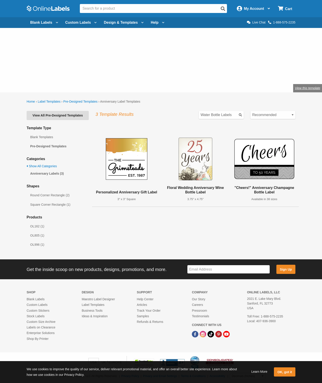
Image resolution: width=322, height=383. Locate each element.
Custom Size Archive (41, 322)
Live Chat (256, 22)
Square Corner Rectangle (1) (50, 204)
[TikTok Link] (211, 334)
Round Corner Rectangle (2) (50, 195)
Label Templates (49, 101)
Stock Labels (35, 316)
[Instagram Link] (203, 334)
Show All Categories (42, 166)
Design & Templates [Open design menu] (124, 22)
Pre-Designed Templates (80, 101)
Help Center (145, 299)
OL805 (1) (37, 235)
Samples (143, 316)
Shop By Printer (38, 339)
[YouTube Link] (226, 334)
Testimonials (200, 316)
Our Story (198, 299)
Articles (142, 305)
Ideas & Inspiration (95, 316)
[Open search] (223, 9)
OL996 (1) (37, 244)
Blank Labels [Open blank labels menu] (44, 22)
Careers (197, 305)
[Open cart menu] (285, 9)
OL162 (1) (37, 226)
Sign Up (286, 269)
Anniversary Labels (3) (47, 173)
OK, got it (285, 372)
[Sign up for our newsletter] (228, 269)
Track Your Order (149, 310)
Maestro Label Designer (98, 299)
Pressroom (199, 310)
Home (31, 101)
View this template (307, 88)
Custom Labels (37, 305)
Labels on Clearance (41, 327)
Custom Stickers (38, 310)
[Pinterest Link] (219, 334)
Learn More (259, 371)
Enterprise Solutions (41, 333)
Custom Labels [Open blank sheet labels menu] (81, 22)
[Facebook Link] (195, 334)
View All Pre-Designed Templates (57, 115)
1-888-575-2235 (281, 22)
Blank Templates (41, 137)
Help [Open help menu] (157, 22)
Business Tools (92, 310)
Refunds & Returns (150, 322)
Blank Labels (35, 299)
